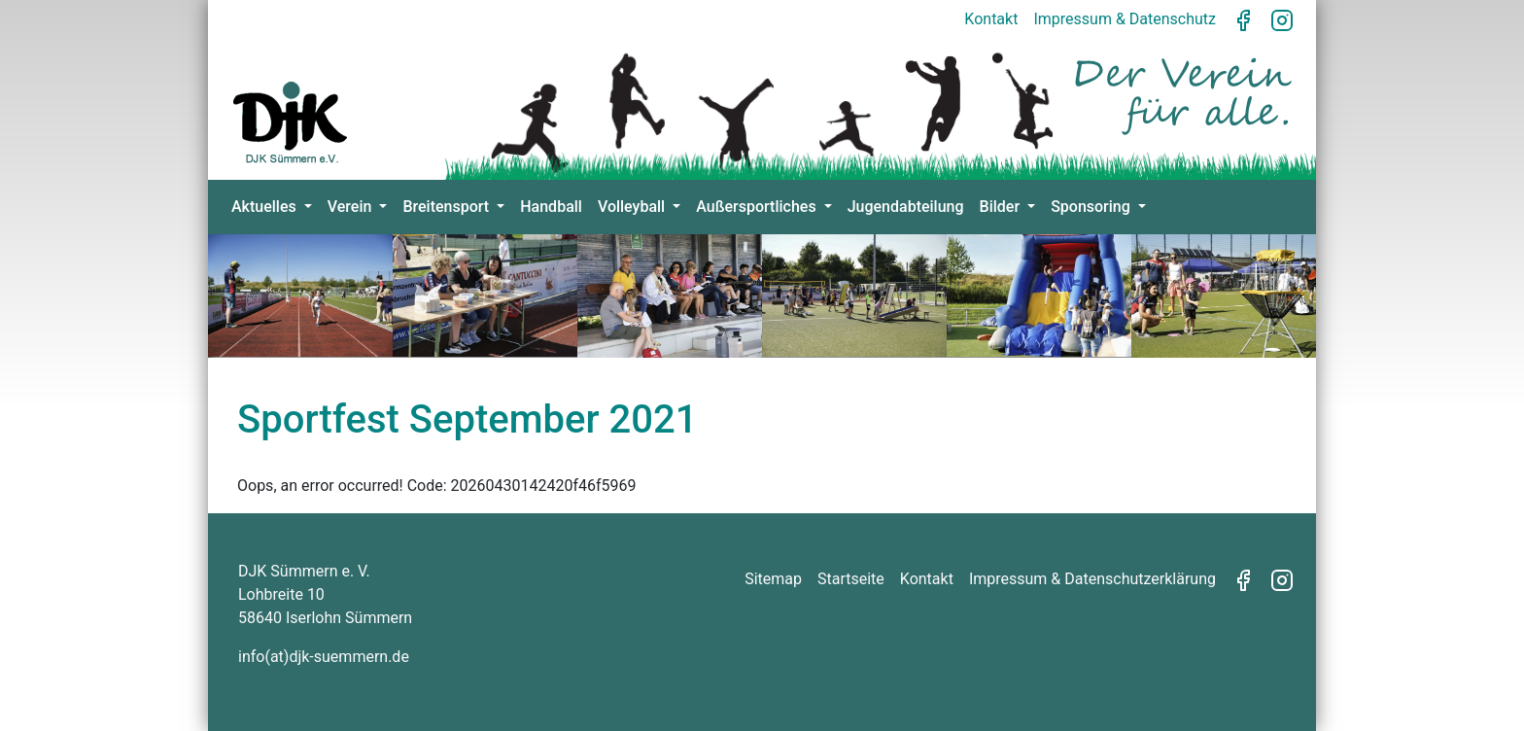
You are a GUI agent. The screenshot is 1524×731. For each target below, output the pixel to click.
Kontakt (991, 19)
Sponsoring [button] (1092, 206)
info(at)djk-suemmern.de (323, 656)
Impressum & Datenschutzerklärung (1092, 579)
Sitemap (773, 579)
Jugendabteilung (906, 206)
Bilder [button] (1001, 206)
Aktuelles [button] (265, 206)
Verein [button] (352, 206)
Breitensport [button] (447, 206)
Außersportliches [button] (757, 206)
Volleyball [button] (633, 206)
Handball (551, 206)
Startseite (850, 579)
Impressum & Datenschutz (1124, 19)
